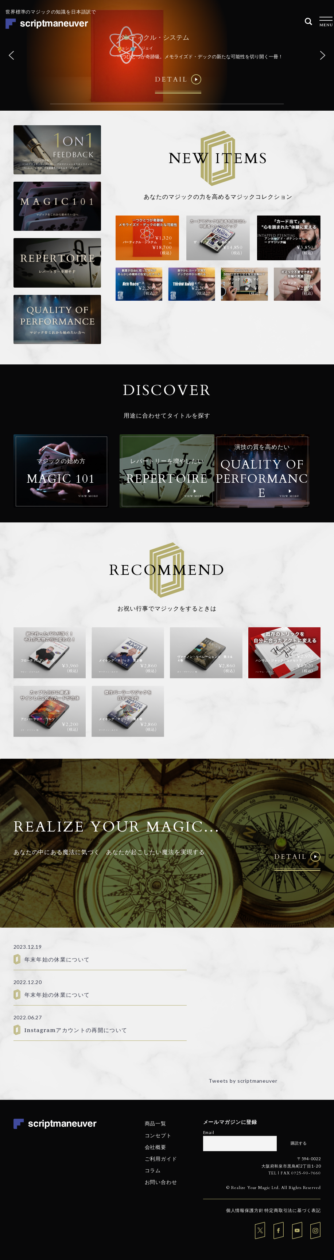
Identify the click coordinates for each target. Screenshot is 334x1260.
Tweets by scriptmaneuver (243, 1081)
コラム (153, 1170)
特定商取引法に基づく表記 (292, 1210)
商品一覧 (155, 1123)
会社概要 (155, 1147)
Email (208, 1132)
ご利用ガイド (161, 1159)
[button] (11, 55)
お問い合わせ (161, 1182)
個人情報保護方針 (245, 1210)
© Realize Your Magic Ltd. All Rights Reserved (273, 1187)
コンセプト (158, 1135)
